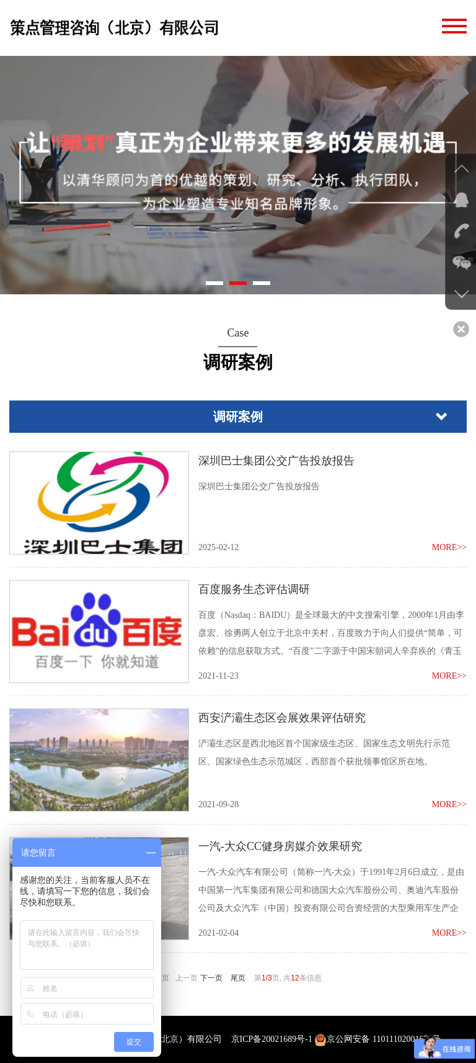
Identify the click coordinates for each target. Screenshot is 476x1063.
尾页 (238, 978)
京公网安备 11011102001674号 (377, 1039)
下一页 (211, 978)
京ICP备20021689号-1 (271, 1039)
